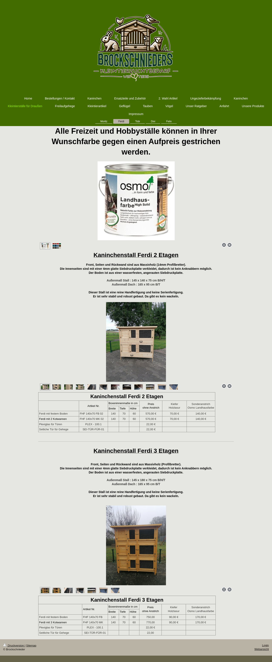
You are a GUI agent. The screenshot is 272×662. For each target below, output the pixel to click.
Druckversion (14, 645)
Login (265, 645)
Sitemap (31, 645)
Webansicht (261, 649)
